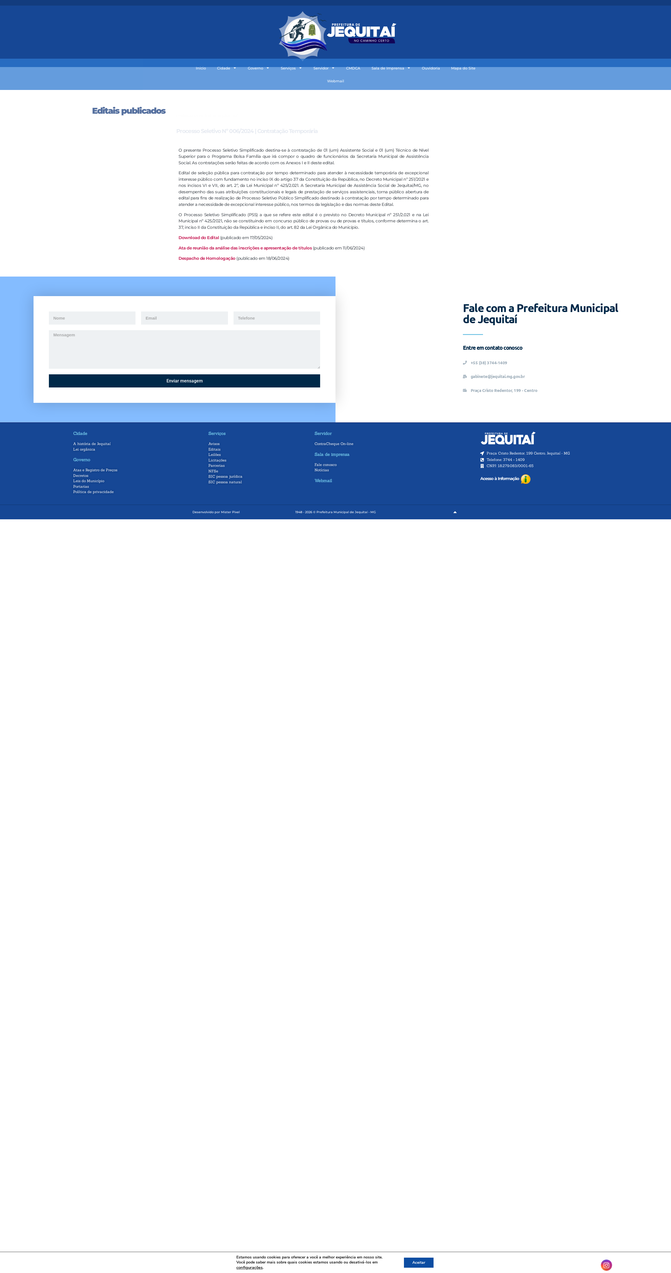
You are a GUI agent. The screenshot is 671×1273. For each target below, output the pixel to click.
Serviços (291, 55)
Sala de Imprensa (391, 55)
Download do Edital (199, 237)
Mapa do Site (463, 55)
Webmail (335, 68)
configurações (249, 1267)
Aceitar (418, 1262)
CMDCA (353, 55)
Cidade (227, 55)
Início (201, 55)
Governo (259, 55)
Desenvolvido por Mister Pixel (216, 512)
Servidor (324, 55)
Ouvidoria (431, 55)
